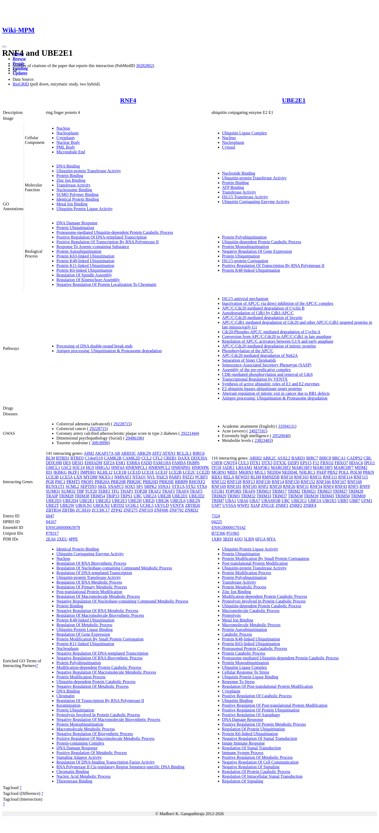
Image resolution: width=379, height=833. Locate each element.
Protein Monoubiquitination (245, 246)
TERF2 (104, 491)
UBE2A (150, 496)
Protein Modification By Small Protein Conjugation (99, 639)
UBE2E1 (294, 100)
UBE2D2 (197, 496)
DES (67, 463)
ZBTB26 (192, 505)
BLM (50, 458)
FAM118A (162, 463)
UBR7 (354, 500)
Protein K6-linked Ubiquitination (84, 270)
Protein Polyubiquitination (244, 237)
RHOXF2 (197, 481)
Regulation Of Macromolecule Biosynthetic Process (100, 615)
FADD (146, 463)
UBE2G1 (299, 500)
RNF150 (292, 481)
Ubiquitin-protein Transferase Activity (88, 171)
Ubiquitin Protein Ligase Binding (84, 629)
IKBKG (60, 472)
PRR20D (150, 481)
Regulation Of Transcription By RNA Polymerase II (100, 700)
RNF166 (323, 481)
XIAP (255, 505)
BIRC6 (199, 453)
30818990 (100, 443)
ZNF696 (161, 510)
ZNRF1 (282, 505)
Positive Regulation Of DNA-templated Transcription (101, 237)
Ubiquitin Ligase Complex (244, 133)
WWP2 (243, 505)
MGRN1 (219, 472)
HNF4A (118, 467)
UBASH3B (271, 500)
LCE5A (66, 477)
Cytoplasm (65, 137)
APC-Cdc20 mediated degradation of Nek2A (260, 355)
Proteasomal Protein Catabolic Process (254, 648)
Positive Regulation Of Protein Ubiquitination (261, 710)
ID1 (49, 472)
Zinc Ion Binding (70, 180)
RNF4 (128, 100)
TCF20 (91, 491)
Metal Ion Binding (71, 204)
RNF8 (365, 486)
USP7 (216, 505)
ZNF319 (146, 510)
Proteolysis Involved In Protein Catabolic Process (98, 715)
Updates (20, 73)
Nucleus (63, 128)
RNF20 (276, 486)
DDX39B (54, 463)
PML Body (65, 147)
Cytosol (228, 147)
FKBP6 (193, 463)
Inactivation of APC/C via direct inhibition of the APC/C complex (277, 303)
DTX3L (280, 463)
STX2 (191, 486)
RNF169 (219, 486)
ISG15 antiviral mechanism (245, 298)
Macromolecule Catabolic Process (251, 610)
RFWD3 (242, 477)
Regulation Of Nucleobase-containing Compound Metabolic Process (114, 568)
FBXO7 (341, 463)
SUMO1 (53, 491)
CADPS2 (355, 458)
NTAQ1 (139, 477)
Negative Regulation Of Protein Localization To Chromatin (106, 284)
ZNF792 (176, 510)
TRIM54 (97, 496)
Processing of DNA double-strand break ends (94, 346)
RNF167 (339, 481)
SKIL (102, 486)
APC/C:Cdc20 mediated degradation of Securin (262, 317)
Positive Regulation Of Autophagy (251, 715)
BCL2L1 (184, 453)
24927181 (257, 431)
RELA (228, 477)
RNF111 (330, 477)
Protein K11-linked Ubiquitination (85, 265)
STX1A (178, 486)
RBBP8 (181, 481)
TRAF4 (182, 491)
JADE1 (228, 467)
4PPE (73, 539)
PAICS (162, 477)
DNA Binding (68, 166)
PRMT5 (73, 481)
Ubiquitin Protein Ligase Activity (84, 208)
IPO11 (369, 463)
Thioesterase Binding (74, 781)
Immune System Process (242, 752)
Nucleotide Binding (238, 173)
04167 (51, 521)
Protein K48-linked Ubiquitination (85, 261)
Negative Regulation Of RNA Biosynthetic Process (99, 658)
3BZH (228, 539)
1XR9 (217, 539)
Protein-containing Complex (80, 743)
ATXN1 (169, 453)
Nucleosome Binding (74, 190)
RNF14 (278, 481)
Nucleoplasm (67, 133)
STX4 (202, 486)
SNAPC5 (116, 486)
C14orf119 (94, 458)
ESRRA (133, 463)
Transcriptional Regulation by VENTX (255, 379)
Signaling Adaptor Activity (79, 757)
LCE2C (189, 472)
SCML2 (72, 486)
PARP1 (175, 477)
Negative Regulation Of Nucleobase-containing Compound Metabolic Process (122, 601)
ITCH (216, 467)
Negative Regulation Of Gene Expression (257, 251)
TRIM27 (340, 491)
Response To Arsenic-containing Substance (92, 246)
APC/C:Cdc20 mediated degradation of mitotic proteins (269, 346)
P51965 (232, 533)
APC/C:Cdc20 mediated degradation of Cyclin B (263, 308)
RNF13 (249, 481)
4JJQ (238, 539)
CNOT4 (230, 463)
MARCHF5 (323, 467)
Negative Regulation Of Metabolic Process (92, 686)
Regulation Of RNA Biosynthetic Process (91, 563)
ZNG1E (268, 505)
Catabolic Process (237, 634)
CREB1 (170, 458)
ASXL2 (283, 458)
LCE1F (161, 472)
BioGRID (21, 84)
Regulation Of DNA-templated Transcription (94, 573)
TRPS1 (126, 496)
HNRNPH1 (181, 467)
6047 (50, 516)
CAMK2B (113, 458)
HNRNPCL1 (136, 467)
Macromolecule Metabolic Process (85, 729)
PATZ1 (188, 477)
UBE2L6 (178, 500)
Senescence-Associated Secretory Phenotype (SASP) (266, 365)
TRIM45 (327, 496)
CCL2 (146, 458)
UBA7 (254, 500)
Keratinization (68, 705)
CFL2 (157, 458)
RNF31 (302, 486)
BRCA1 (339, 458)
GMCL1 (53, 467)
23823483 (263, 440)
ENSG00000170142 (229, 527)
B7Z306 (218, 533)
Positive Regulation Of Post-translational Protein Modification (274, 705)
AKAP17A (104, 453)
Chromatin (65, 696)
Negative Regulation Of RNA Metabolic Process (97, 610)
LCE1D (134, 472)
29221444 (189, 433)
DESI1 (78, 463)
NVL (151, 477)
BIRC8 (325, 458)
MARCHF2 (281, 467)
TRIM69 (358, 496)
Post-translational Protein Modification (89, 591)
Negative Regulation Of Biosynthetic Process (94, 733)
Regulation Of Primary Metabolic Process (91, 587)
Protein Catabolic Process (243, 653)
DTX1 (255, 463)
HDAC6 (356, 463)
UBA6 (242, 500)
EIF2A (109, 463)
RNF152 (308, 481)
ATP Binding (233, 187)
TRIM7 (218, 500)
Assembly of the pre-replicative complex (256, 369)
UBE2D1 (180, 496)
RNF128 (234, 481)
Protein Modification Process (81, 677)
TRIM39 (311, 496)
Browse (19, 59)
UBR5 (342, 500)
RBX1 (217, 477)
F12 (316, 463)
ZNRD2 (191, 510)
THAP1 (126, 491)
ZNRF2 (296, 505)
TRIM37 (279, 496)
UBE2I (148, 500)
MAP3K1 (261, 467)
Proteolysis (231, 615)
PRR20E (166, 481)
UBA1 (230, 500)
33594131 (286, 426)
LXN (78, 477)
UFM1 (366, 500)
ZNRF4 (309, 505)
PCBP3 (201, 477)
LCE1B (120, 472)
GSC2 (66, 467)
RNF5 (353, 486)
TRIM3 (233, 496)
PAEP (321, 472)
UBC (137, 496)
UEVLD (161, 505)
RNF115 (361, 477)
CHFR (217, 463)
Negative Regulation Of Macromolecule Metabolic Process (106, 672)
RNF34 (316, 486)
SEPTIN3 (88, 486)
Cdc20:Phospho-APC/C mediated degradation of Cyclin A (271, 332)
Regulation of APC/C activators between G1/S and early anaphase (277, 341)
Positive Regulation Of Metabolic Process (91, 752)
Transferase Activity (73, 185)
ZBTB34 (53, 510)
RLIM (256, 477)
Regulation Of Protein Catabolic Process (256, 771)
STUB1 (218, 491)
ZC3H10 (83, 510)
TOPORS (233, 491)
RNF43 (341, 486)
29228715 (121, 424)
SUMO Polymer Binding (77, 194)
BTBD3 (77, 458)
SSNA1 (164, 486)
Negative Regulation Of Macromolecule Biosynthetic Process (108, 719)
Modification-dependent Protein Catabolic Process (98, 667)
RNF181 (234, 486)
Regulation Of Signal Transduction (251, 748)
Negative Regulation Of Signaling (251, 767)
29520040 (280, 435)
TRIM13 (263, 491)
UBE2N (193, 500)
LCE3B (52, 477)
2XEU (62, 539)
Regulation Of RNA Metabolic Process (89, 582)
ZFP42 (116, 510)
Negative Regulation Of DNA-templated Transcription (102, 653)
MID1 (232, 472)
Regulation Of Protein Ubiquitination (253, 729)
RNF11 (316, 477)
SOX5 (130, 486)
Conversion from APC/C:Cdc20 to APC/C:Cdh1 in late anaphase (277, 336)
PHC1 (60, 481)
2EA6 (51, 539)
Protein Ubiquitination (75, 227)
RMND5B (271, 477)
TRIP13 (112, 496)
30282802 (144, 65)
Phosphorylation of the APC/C (247, 351)
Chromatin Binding (72, 771)
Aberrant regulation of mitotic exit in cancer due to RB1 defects (276, 393)
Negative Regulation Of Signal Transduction (259, 738)
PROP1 (87, 481)
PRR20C (134, 481)
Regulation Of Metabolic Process (84, 625)
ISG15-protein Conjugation (245, 261)
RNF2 (263, 486)
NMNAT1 (122, 477)
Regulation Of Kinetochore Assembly (88, 279)
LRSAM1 (244, 467)
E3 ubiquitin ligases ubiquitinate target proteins (262, 388)
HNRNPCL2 (159, 467)
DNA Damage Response (76, 223)
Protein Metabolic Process (244, 587)
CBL (367, 458)
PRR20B (118, 481)
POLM (356, 472)
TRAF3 (168, 491)
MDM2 (361, 467)
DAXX (184, 458)
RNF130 (263, 481)
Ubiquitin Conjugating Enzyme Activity (256, 201)
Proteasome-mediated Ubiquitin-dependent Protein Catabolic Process (114, 232)
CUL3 (243, 463)
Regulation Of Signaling (242, 781)
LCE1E (148, 472)
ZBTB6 (68, 510)
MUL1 (260, 472)
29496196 (134, 438)
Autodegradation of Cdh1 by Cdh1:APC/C (258, 313)
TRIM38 (81, 496)
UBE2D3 (54, 500)
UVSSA (229, 505)
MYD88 (90, 477)
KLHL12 (105, 472)
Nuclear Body (68, 142)
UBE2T (52, 505)
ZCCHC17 (101, 510)
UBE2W (67, 505)
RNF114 (345, 477)
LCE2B (175, 472)
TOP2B (140, 491)
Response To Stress (238, 681)
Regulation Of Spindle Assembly (84, 275)
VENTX (177, 505)
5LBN (249, 539)
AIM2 (89, 453)
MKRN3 (246, 472)
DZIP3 (293, 463)
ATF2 (156, 453)
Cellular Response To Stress (245, 672)
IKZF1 (73, 472)
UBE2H (135, 500)
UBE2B (164, 496)
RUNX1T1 (55, 486)
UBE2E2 (103, 500)
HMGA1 (102, 467)
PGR (50, 481)
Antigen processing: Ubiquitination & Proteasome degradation (109, 351)
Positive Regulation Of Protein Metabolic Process (264, 724)
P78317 (52, 533)
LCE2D (203, 472)
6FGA (260, 539)
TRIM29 (219, 496)
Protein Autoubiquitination (78, 251)
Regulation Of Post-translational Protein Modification (267, 686)
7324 (216, 516)
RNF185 (250, 486)
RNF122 (219, 481)
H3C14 (79, 467)
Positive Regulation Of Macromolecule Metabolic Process (105, 738)
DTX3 (267, 463)
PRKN (368, 472)
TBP (80, 491)
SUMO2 (68, 491)
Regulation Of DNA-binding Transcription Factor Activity (105, 762)
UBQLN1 (83, 505)
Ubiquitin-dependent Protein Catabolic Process (261, 242)
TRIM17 (279, 491)
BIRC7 (312, 458)
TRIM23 (324, 491)
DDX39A (199, 458)
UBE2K (162, 500)
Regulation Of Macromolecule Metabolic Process (98, 596)
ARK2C (269, 458)
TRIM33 (264, 496)
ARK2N (144, 453)
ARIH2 (255, 458)
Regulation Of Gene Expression (83, 634)
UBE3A (314, 500)
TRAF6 (248, 491)
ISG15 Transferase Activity (245, 197)
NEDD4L (290, 472)
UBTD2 (117, 505)
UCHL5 (147, 505)
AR (117, 453)
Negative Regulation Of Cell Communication (260, 762)
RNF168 (354, 481)
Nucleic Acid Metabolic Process (83, 776)
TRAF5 (196, 491)
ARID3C (128, 453)
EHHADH (93, 463)
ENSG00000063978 (63, 527)
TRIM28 (66, 496)
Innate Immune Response (243, 743)
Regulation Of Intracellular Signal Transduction (262, 776)
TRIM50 (342, 496)
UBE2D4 (70, 500)
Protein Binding (69, 175)
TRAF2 (154, 491)
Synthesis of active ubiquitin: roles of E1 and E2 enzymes (271, 384)
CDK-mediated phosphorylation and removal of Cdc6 (267, 374)
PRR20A (102, 481)
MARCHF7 (344, 467)
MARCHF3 (302, 467)
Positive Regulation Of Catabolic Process (257, 696)
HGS (90, 467)
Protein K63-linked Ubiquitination (85, 256)
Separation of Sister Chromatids (249, 360)
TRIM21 (308, 491)
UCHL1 (132, 505)
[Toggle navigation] (4, 46)
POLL (344, 472)
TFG (115, 491)
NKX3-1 (105, 477)
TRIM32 (248, 496)
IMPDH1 (88, 472)
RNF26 (289, 486)
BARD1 (298, 458)
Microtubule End (70, 152)
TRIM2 (294, 491)
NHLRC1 (307, 472)
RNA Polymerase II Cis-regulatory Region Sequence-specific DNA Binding (120, 767)
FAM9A (179, 463)
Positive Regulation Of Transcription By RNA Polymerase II (107, 242)
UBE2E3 (119, 500)
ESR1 (121, 463)
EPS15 (306, 463)
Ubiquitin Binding (237, 700)
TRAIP (52, 496)
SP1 (139, 486)
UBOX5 (329, 500)
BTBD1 (62, 458)
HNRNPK (200, 467)
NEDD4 (274, 472)
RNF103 (301, 477)
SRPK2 (150, 486)
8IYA (271, 539)
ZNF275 (130, 510)
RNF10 (287, 477)
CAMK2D (132, 458)
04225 (217, 521)
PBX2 (332, 472)
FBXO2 (327, 463)
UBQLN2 (101, 505)
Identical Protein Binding (77, 199)
